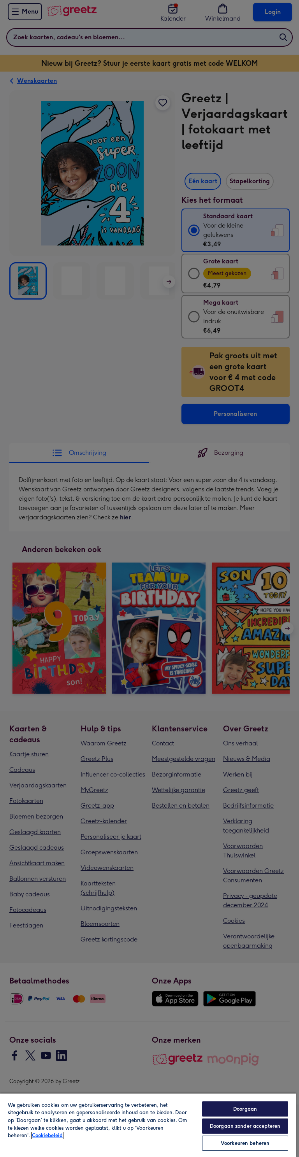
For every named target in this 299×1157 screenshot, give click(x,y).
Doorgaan (245, 1109)
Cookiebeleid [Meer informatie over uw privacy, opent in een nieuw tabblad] (47, 1135)
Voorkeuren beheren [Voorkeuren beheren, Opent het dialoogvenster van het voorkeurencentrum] (245, 1143)
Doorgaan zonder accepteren (245, 1126)
